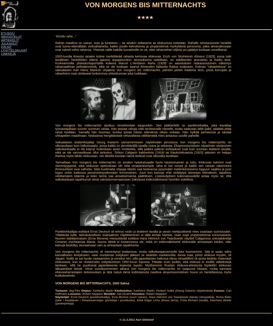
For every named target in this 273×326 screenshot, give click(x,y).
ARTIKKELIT (10, 40)
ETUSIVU (8, 33)
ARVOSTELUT (11, 36)
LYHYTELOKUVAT (14, 50)
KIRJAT (6, 47)
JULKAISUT (9, 43)
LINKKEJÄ (8, 54)
